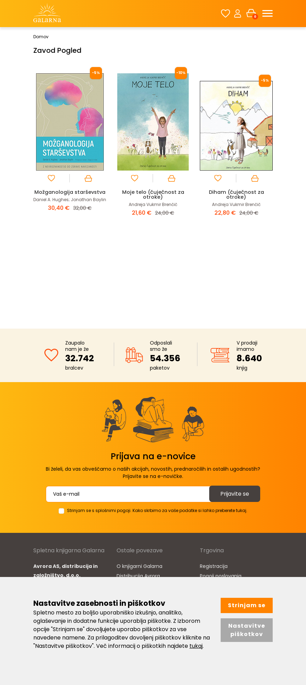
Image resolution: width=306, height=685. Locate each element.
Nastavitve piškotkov (246, 630)
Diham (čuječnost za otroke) (236, 194)
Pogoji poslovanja (220, 575)
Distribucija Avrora (138, 575)
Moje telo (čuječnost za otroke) (153, 194)
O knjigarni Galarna (139, 566)
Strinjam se (246, 605)
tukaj (196, 646)
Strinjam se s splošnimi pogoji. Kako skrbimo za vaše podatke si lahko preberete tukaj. (157, 510)
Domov (41, 37)
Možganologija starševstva (70, 194)
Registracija (214, 566)
